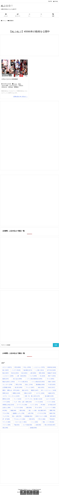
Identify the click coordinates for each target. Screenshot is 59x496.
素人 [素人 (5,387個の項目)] (5, 370)
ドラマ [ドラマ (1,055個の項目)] (6, 401)
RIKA (19, 84)
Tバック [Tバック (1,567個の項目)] (30, 387)
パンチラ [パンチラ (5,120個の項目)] (16, 370)
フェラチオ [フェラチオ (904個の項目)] (18, 407)
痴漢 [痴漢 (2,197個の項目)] (5, 378)
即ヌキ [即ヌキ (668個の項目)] (42, 419)
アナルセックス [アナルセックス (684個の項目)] (19, 419)
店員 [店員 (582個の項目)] (38, 424)
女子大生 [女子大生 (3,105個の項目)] (51, 370)
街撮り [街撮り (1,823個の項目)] (51, 381)
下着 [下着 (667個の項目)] (52, 419)
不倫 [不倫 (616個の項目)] (16, 424)
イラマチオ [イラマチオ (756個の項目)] (41, 413)
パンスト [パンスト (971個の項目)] (34, 404)
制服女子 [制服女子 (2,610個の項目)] (52, 373)
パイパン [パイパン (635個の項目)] (6, 424)
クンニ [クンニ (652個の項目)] (34, 422)
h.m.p (15, 84)
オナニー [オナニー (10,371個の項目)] (7, 367)
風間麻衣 (16, 87)
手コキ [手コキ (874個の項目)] (38, 407)
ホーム (4, 20)
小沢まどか (4, 87)
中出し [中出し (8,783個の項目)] (27, 367)
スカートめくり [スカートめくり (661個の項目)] (21, 422)
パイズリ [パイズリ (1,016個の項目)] (50, 401)
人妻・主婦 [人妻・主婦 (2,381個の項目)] (21, 376)
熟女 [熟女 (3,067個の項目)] (5, 373)
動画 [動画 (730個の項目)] (52, 413)
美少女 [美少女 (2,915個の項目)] (15, 373)
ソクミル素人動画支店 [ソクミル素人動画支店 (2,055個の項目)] (34, 378)
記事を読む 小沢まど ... (20, 96)
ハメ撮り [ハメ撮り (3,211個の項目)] (39, 370)
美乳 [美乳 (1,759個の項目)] (19, 384)
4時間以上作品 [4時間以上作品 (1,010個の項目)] (8, 404)
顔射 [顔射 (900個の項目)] (29, 407)
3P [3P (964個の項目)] (43, 404)
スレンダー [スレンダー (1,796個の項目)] (7, 384)
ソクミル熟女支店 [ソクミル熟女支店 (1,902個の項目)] (38, 381)
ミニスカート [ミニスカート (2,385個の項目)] (7, 376)
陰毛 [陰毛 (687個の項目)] (53, 416)
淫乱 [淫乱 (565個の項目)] (5, 427)
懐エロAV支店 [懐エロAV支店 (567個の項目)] (50, 424)
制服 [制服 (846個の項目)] (13, 410)
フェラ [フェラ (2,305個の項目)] (33, 376)
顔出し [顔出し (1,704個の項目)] (29, 384)
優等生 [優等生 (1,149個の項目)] (6, 399)
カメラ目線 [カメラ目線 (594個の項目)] (27, 424)
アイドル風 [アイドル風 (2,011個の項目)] (23, 381)
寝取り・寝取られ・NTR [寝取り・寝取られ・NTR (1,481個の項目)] (10, 390)
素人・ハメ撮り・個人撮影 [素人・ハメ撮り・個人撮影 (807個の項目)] (37, 410)
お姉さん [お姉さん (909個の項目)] (6, 407)
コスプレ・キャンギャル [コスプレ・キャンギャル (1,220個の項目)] (10, 396)
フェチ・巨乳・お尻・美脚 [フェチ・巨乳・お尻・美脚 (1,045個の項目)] (23, 401)
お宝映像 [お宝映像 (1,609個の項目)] (6, 387)
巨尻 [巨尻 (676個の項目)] (32, 419)
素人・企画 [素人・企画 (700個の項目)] (16, 416)
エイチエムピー (13, 85)
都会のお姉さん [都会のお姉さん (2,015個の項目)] (8, 381)
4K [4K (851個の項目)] (4, 410)
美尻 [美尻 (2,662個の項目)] (42, 373)
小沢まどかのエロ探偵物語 (9, 79)
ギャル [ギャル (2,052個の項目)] (50, 378)
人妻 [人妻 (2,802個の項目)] (33, 373)
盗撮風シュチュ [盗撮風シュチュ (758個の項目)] (18, 413)
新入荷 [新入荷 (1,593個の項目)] (18, 387)
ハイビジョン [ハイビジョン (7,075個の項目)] (39, 367)
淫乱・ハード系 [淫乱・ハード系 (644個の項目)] (48, 422)
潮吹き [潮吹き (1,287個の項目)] (28, 393)
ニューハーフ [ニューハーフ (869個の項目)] (50, 407)
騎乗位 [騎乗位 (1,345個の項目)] (16, 393)
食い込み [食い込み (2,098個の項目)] (17, 378)
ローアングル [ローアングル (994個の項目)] (22, 404)
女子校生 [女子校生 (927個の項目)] (52, 404)
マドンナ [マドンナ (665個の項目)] (6, 422)
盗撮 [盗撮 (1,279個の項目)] (51, 393)
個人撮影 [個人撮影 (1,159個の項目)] (49, 396)
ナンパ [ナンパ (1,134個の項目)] (17, 399)
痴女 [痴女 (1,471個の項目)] (25, 390)
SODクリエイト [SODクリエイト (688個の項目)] (41, 416)
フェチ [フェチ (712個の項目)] (5, 416)
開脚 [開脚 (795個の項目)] (52, 410)
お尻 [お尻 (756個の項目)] (30, 413)
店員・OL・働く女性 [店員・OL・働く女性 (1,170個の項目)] (32, 396)
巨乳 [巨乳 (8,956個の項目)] (18, 367)
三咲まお (21, 85)
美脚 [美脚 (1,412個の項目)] (5, 393)
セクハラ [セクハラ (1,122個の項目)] (50, 399)
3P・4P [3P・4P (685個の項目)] (6, 419)
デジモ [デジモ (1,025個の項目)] (39, 401)
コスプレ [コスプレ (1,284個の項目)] (40, 393)
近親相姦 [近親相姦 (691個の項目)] (28, 416)
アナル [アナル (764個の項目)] (5, 413)
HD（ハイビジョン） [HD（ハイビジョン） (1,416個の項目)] (48, 390)
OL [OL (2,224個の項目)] (42, 376)
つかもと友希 (4, 85)
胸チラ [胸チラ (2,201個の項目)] (52, 376)
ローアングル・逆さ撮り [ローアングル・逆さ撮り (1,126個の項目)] (33, 399)
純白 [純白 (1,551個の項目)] (41, 387)
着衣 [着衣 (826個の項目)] (22, 410)
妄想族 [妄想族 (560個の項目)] (33, 427)
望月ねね (10, 87)
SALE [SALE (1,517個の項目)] (51, 387)
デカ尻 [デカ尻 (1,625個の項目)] (51, 384)
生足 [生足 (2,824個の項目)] (24, 373)
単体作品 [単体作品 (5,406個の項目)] (51, 367)
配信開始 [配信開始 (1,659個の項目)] (40, 384)
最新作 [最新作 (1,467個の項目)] (34, 390)
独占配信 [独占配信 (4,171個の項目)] (28, 370)
